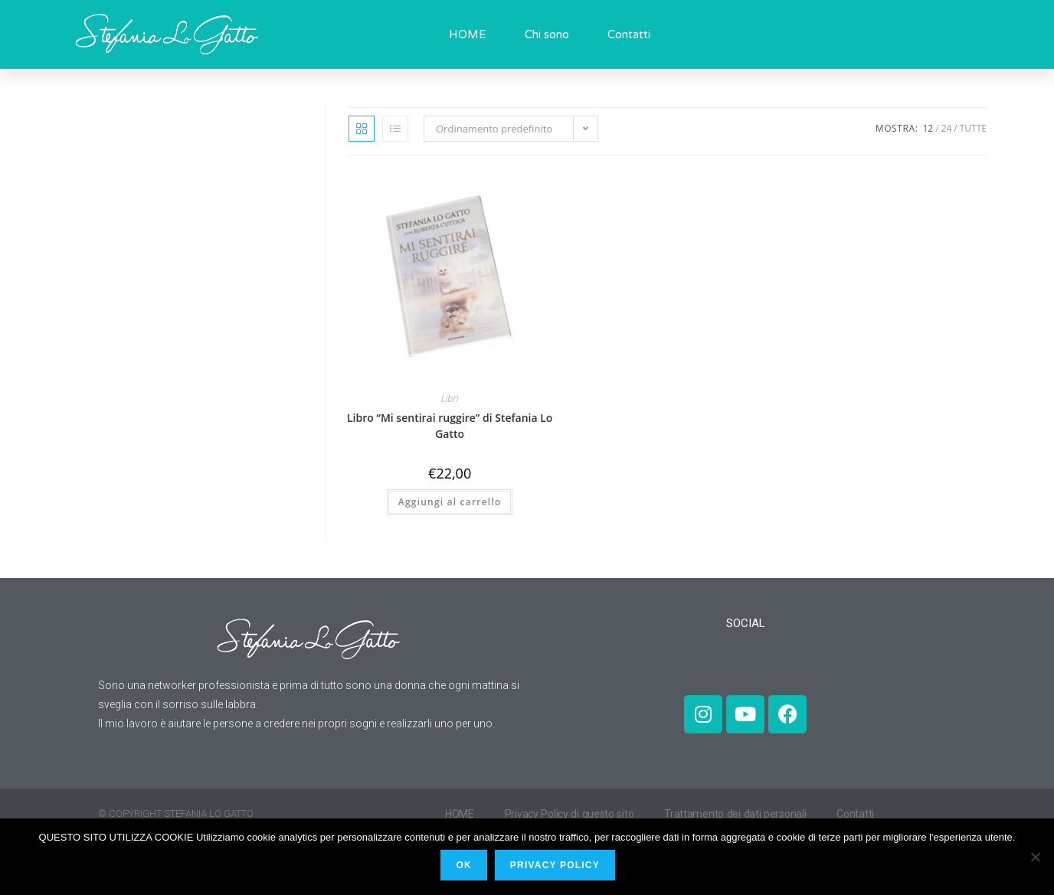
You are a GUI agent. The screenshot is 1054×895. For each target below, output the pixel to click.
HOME (467, 34)
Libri (450, 398)
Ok (466, 868)
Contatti (628, 34)
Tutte (973, 128)
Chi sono (547, 34)
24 (946, 128)
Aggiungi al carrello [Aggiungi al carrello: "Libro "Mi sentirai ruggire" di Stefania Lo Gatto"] (450, 501)
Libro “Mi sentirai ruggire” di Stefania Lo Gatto (449, 425)
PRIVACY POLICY (558, 868)
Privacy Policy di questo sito (572, 814)
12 (927, 128)
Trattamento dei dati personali (742, 814)
